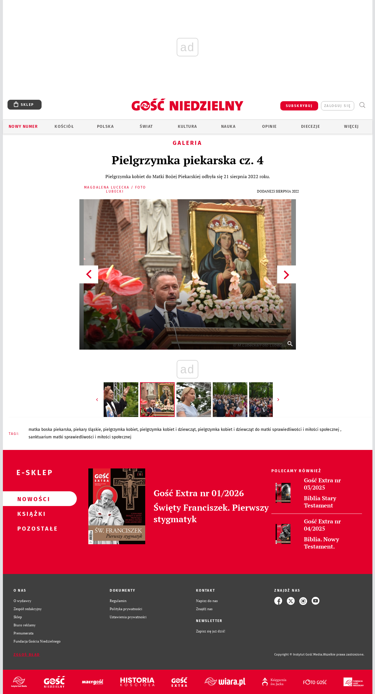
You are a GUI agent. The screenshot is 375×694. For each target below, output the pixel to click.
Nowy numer (23, 126)
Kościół (64, 126)
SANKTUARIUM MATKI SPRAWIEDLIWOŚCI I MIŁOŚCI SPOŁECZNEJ (80, 437)
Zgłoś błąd (27, 655)
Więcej (351, 126)
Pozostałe (30, 528)
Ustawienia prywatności (128, 617)
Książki (30, 513)
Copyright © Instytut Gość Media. (298, 654)
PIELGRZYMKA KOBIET (120, 429)
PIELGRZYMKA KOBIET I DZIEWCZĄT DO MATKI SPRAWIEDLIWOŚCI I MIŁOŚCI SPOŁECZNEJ (269, 429)
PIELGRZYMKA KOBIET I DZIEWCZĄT (168, 429)
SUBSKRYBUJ (299, 106)
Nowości (30, 499)
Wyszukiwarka (362, 105)
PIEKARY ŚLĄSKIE (87, 429)
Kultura (187, 126)
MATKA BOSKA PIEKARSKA (50, 429)
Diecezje (310, 126)
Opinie (269, 126)
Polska (105, 126)
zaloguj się (337, 106)
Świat (146, 126)
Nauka (228, 126)
